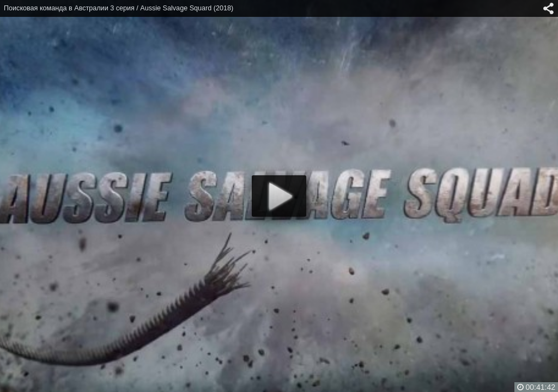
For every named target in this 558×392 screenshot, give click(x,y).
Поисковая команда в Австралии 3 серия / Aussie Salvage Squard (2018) (118, 8)
